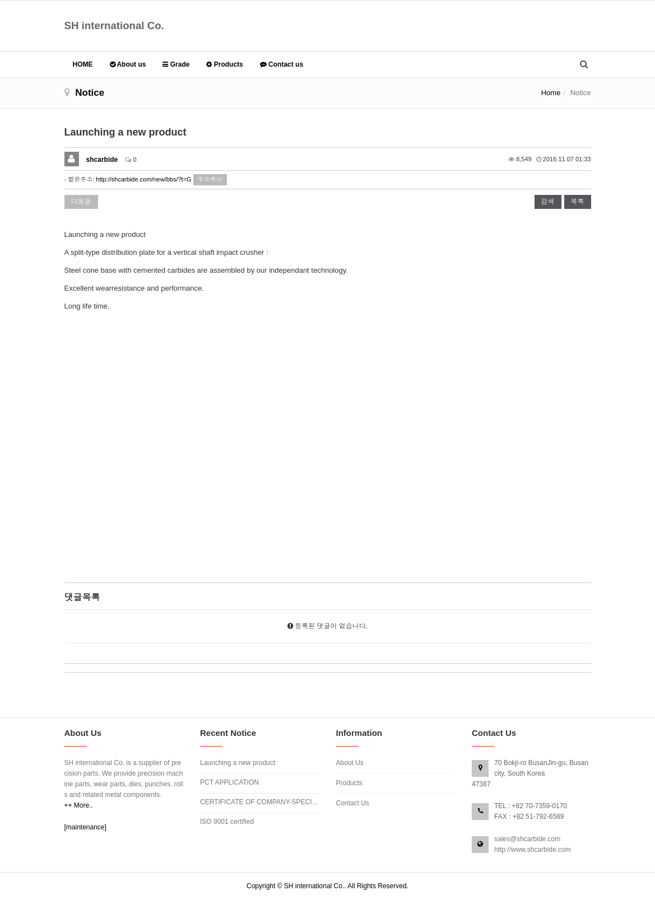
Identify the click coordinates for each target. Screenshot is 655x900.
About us (128, 64)
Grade (175, 64)
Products (224, 64)
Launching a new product (237, 763)
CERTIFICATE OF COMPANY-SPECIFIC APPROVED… (259, 802)
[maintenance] (85, 827)
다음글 (81, 202)
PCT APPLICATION (229, 782)
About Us (350, 763)
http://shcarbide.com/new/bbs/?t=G (143, 179)
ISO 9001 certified (227, 822)
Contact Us (352, 803)
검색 (548, 202)
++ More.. (78, 805)
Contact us (281, 64)
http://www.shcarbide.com (532, 850)
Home (551, 92)
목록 (577, 202)
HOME (83, 64)
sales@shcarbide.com (527, 839)
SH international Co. (114, 25)
